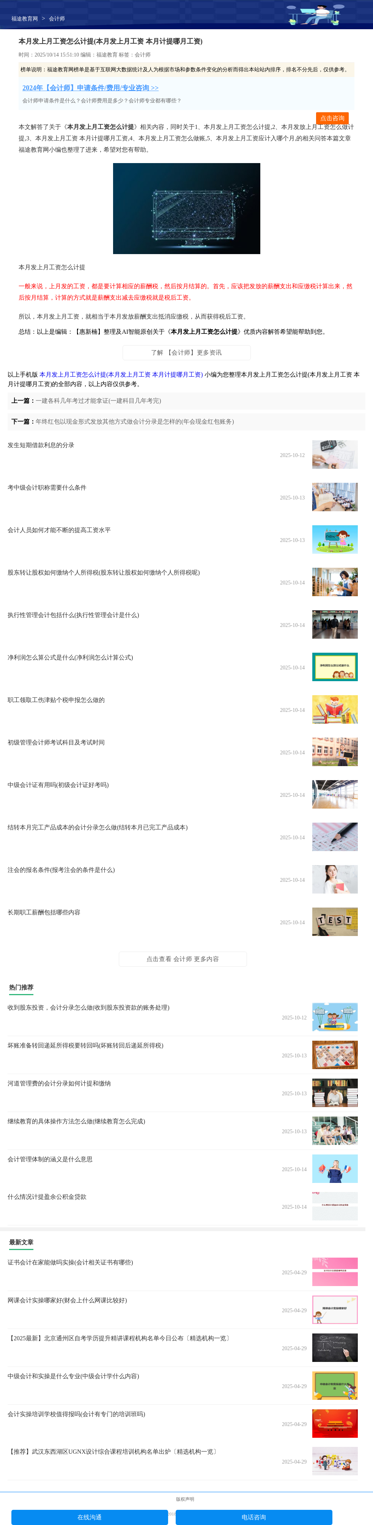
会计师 (57, 19)
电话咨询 (254, 1517)
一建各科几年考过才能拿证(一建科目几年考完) (98, 400)
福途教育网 (24, 19)
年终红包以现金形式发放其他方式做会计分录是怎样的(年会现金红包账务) (135, 421)
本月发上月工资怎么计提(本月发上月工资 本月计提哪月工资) (121, 374)
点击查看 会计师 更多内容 (182, 959)
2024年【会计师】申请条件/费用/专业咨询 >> (90, 88)
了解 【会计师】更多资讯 (186, 352)
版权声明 (185, 1499)
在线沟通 (89, 1517)
